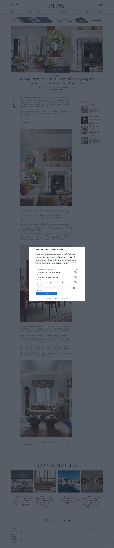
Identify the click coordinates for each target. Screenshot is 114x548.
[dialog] (57, 274)
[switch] (75, 272)
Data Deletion (49, 298)
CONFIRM (46, 293)
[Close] (82, 249)
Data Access (57, 298)
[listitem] (57, 269)
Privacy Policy (65, 298)
